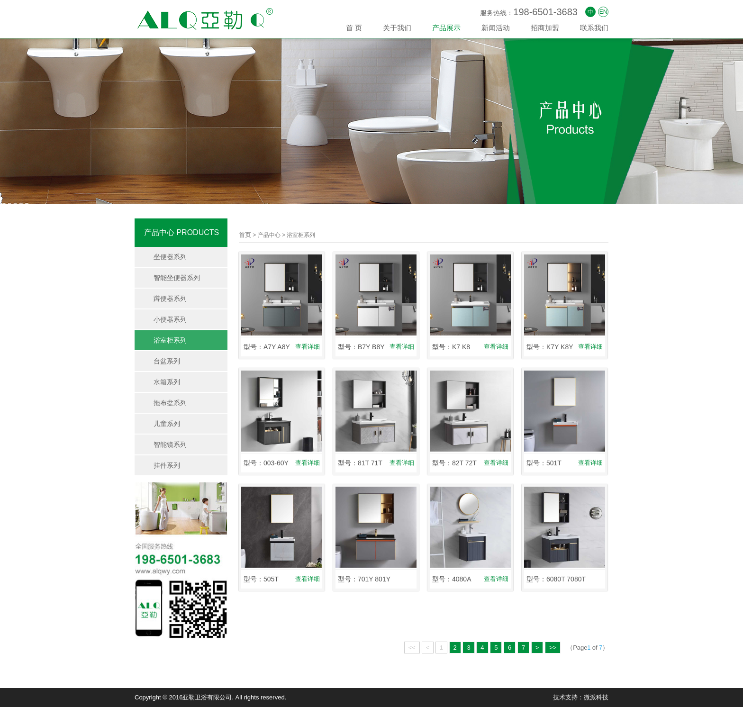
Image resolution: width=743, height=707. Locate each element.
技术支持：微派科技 (580, 697)
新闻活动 (495, 28)
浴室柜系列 (170, 340)
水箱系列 (167, 382)
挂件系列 (167, 465)
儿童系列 (167, 423)
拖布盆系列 (170, 403)
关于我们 (397, 28)
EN (603, 12)
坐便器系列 (170, 257)
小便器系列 (170, 319)
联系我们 (594, 28)
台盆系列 (167, 361)
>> (552, 647)
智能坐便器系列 (177, 277)
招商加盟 (545, 28)
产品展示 (446, 28)
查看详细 (307, 346)
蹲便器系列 (170, 298)
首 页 (354, 28)
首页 (245, 234)
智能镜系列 (170, 444)
